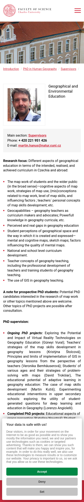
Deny (41, 481)
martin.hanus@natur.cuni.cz (39, 145)
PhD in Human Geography (40, 69)
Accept (42, 471)
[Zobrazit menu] (78, 10)
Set (42, 491)
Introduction (11, 69)
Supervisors (68, 69)
